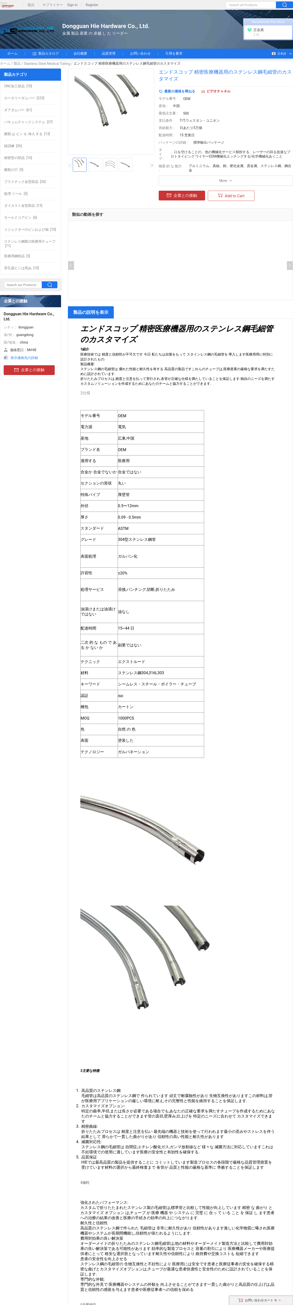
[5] (13, 170)
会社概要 (80, 53)
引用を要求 (173, 53)
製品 (31, 5)
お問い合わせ (140, 53)
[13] (27, 134)
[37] (28, 122)
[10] (30, 229)
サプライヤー (52, 5)
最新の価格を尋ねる (179, 91)
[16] (18, 158)
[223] (24, 98)
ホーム (12, 53)
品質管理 (108, 53)
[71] (29, 243)
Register (92, 5)
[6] (20, 217)
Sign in (72, 5)
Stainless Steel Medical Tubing (47, 64)
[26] (13, 146)
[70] (18, 86)
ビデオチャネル (218, 91)
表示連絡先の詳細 (24, 358)
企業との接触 (29, 370)
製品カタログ (45, 53)
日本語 (278, 53)
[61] (18, 110)
